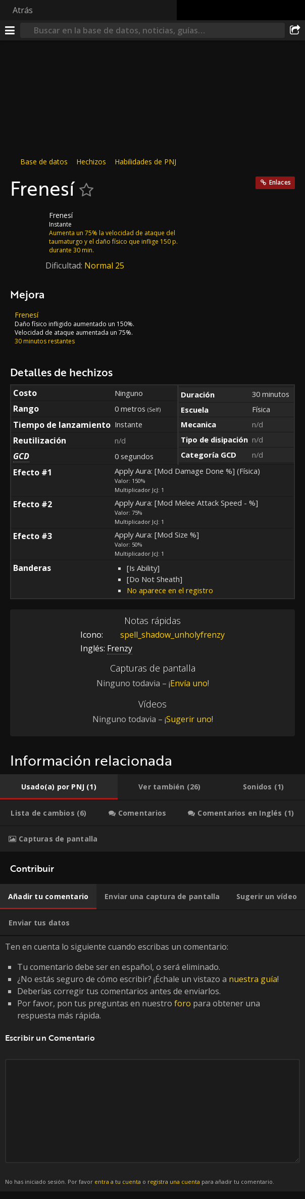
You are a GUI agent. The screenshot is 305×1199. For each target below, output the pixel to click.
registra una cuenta (173, 1181)
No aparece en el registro (170, 590)
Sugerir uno (189, 719)
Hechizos (91, 161)
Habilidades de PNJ (145, 161)
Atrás (23, 10)
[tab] (59, 787)
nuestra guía (253, 979)
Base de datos (44, 161)
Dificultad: (64, 265)
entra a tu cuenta (117, 1181)
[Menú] (10, 30)
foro (182, 1003)
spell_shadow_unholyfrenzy (165, 634)
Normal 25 (104, 265)
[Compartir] (295, 30)
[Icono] (27, 223)
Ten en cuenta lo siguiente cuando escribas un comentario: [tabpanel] (152, 1063)
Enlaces (280, 182)
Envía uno (189, 683)
